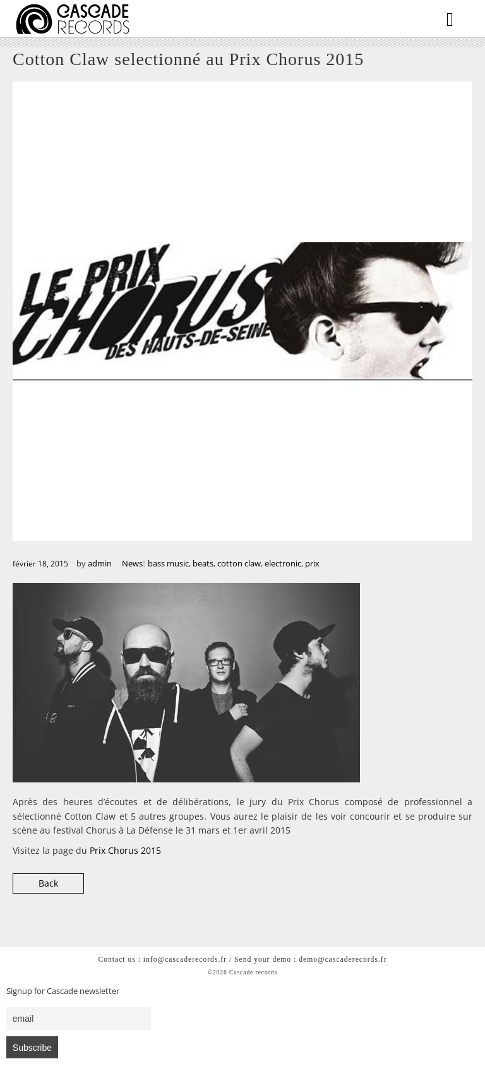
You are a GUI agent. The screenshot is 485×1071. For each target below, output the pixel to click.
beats (203, 563)
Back (48, 883)
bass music (168, 563)
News (132, 563)
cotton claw (239, 563)
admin (100, 563)
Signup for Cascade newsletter (62, 991)
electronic (283, 563)
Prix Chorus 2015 (125, 850)
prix (312, 563)
